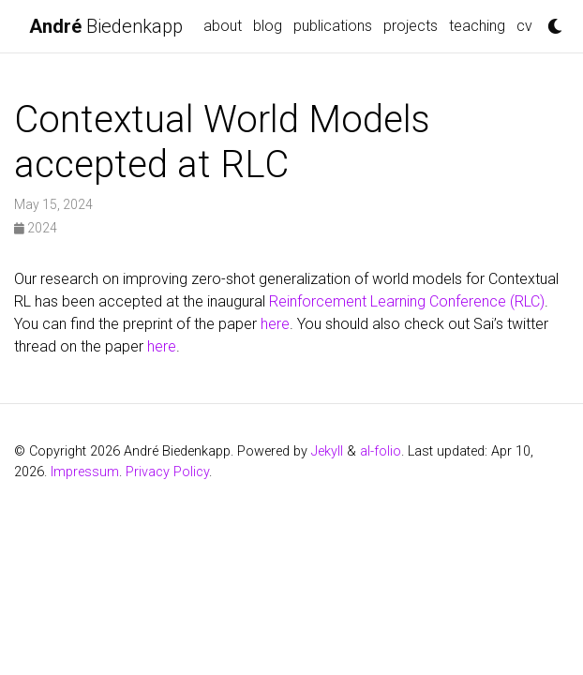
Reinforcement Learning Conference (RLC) (407, 301)
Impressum (85, 472)
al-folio (380, 451)
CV (524, 26)
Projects (410, 26)
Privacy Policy (167, 472)
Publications (332, 26)
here (275, 324)
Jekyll (327, 451)
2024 (35, 227)
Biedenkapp (106, 26)
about (222, 26)
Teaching (477, 26)
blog (267, 26)
